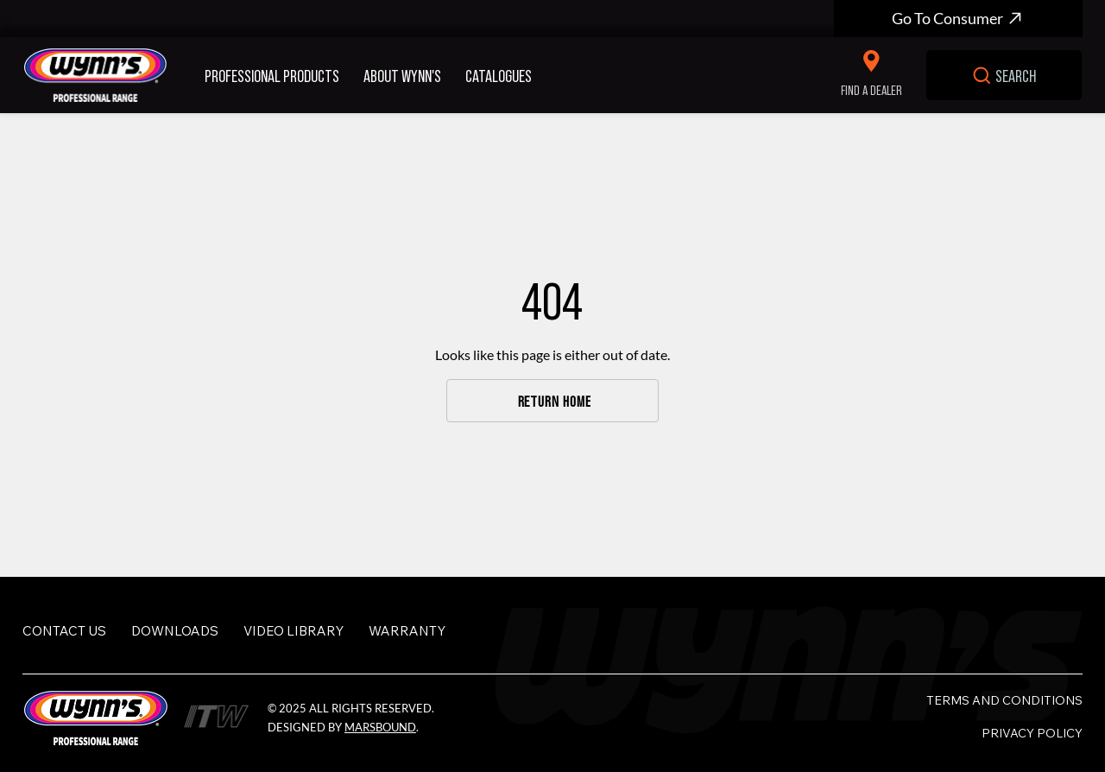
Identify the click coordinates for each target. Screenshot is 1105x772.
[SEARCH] (1003, 75)
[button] (277, 75)
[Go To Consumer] (958, 18)
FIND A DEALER (871, 89)
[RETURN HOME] (553, 400)
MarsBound (380, 727)
